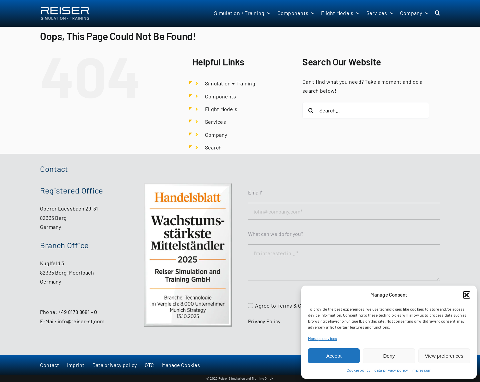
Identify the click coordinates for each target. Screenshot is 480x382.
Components (220, 96)
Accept (334, 356)
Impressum (421, 370)
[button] (466, 295)
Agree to (266, 305)
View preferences (444, 356)
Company (216, 134)
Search (213, 147)
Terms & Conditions (301, 305)
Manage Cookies (181, 365)
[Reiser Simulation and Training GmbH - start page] (73, 13)
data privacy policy (391, 370)
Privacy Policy (264, 321)
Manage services (322, 338)
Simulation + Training (230, 83)
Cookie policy (359, 370)
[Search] (310, 110)
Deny (389, 356)
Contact (49, 365)
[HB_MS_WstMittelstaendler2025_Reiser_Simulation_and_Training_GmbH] (188, 186)
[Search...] (365, 110)
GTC (149, 365)
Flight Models (221, 109)
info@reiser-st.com (81, 321)
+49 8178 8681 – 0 (77, 312)
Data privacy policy (114, 365)
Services (215, 121)
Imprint (76, 365)
